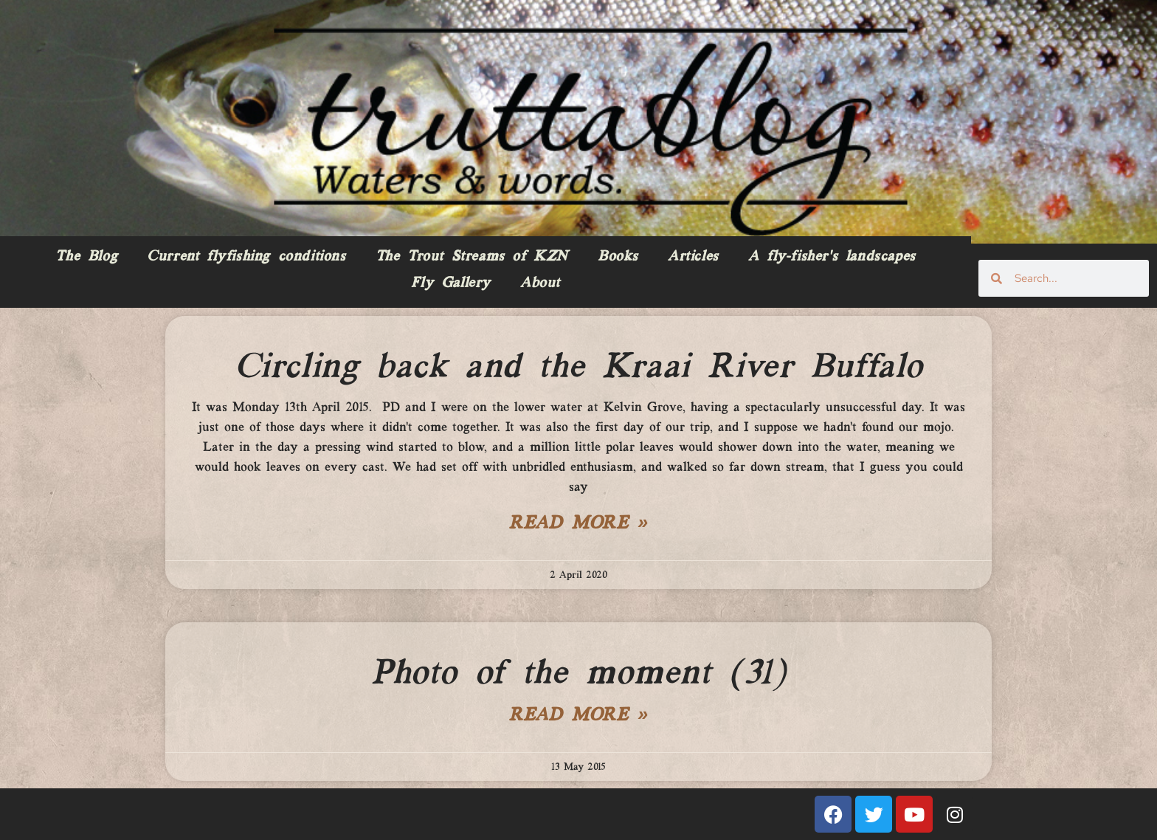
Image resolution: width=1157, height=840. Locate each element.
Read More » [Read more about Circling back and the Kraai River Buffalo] (578, 524)
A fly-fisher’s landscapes (832, 256)
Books (618, 256)
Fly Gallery (451, 283)
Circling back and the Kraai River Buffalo (579, 367)
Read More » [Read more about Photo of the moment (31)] (578, 716)
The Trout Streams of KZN (472, 256)
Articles (693, 256)
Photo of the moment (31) (578, 674)
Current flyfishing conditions (246, 256)
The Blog (86, 256)
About (540, 283)
